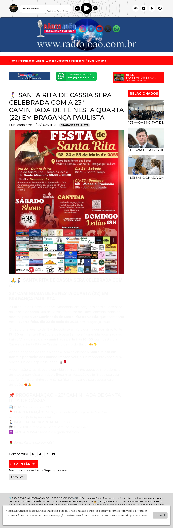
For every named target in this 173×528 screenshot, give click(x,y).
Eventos (50, 60)
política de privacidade (19, 520)
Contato (100, 60)
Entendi (160, 515)
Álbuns (90, 60)
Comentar (18, 477)
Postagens (78, 60)
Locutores (63, 60)
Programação (26, 60)
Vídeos (40, 60)
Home (13, 60)
